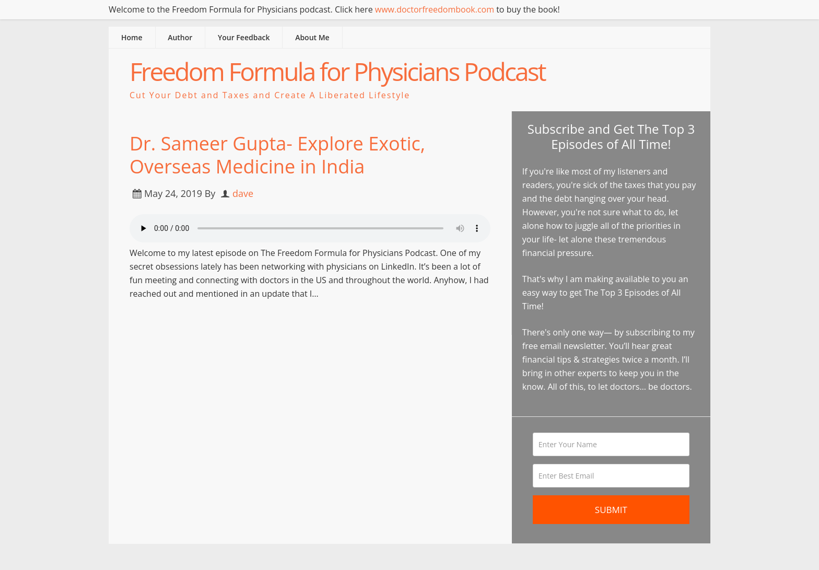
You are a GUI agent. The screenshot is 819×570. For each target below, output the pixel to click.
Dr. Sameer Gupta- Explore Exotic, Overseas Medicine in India (277, 155)
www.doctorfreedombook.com (434, 9)
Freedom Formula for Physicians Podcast (337, 71)
